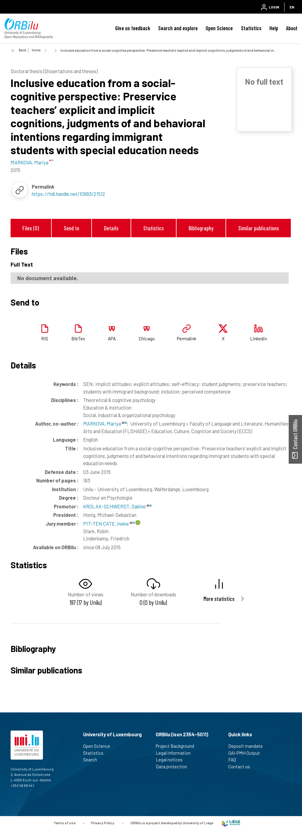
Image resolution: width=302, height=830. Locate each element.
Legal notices (172, 759)
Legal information (176, 753)
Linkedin (258, 338)
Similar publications (258, 228)
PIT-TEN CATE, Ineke (109, 523)
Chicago (147, 338)
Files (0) (30, 228)
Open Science (219, 28)
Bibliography (201, 228)
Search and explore (178, 28)
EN (292, 7)
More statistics (219, 598)
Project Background (177, 746)
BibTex (78, 338)
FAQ (234, 759)
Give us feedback (132, 28)
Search (92, 759)
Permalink (186, 338)
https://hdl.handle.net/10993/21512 (68, 194)
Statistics (251, 28)
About (291, 28)
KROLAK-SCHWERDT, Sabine (117, 506)
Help (273, 28)
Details (111, 228)
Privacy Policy (102, 822)
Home (36, 50)
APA (112, 338)
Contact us (241, 766)
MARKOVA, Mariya (105, 423)
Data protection (174, 766)
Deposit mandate (248, 746)
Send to (71, 228)
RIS (44, 338)
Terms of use (64, 822)
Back (22, 50)
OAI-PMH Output (246, 753)
